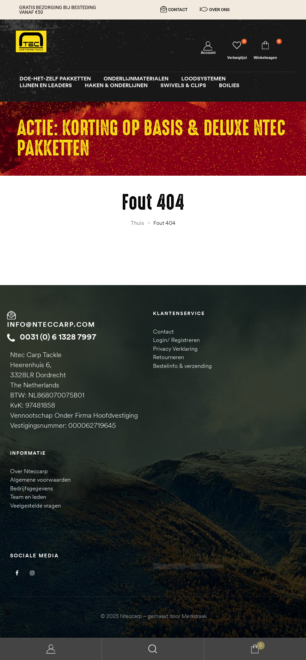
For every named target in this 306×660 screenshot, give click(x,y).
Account (208, 52)
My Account (51, 649)
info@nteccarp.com (51, 324)
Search (153, 649)
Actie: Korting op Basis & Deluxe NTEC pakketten (151, 138)
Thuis (137, 222)
